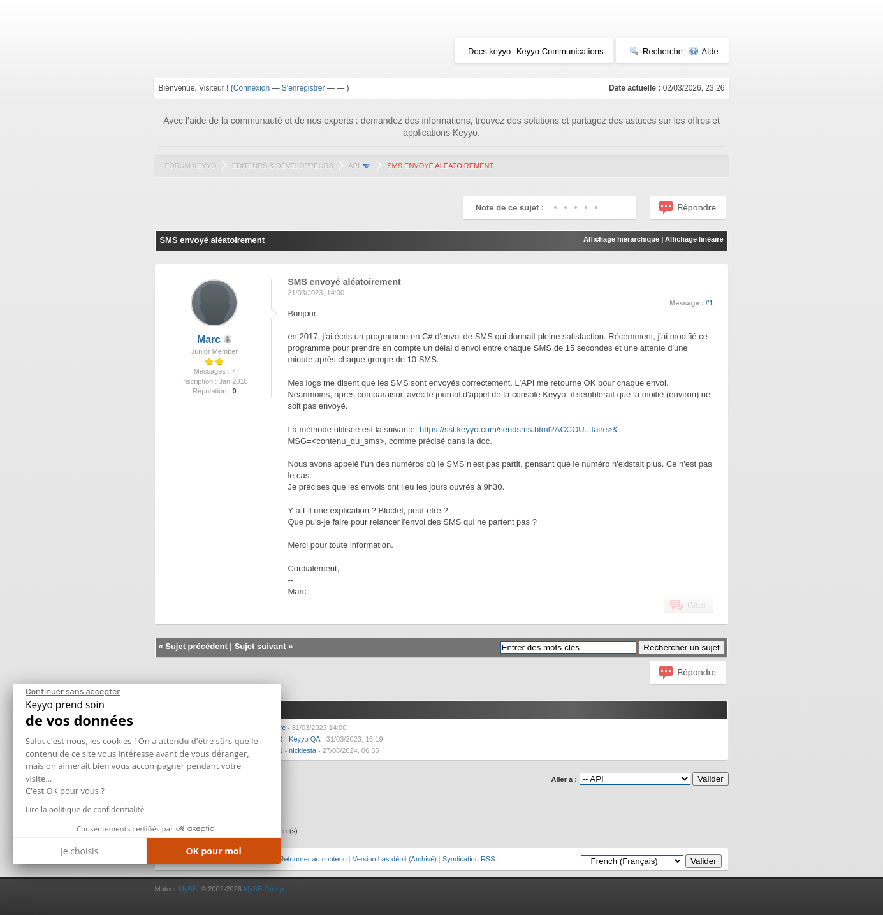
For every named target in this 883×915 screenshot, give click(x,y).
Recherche (656, 51)
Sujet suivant (260, 646)
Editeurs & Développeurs (282, 166)
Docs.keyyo (489, 51)
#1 (709, 303)
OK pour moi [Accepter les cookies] (214, 851)
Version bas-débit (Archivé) (395, 859)
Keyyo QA (304, 739)
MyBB (188, 889)
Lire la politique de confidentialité (85, 809)
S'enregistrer (303, 88)
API (354, 166)
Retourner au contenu (313, 859)
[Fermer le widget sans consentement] (72, 691)
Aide (704, 51)
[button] (22, 909)
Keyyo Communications (560, 51)
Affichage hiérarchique (621, 239)
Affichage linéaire (694, 239)
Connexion (251, 88)
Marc (209, 339)
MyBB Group (264, 889)
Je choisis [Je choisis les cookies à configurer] (79, 851)
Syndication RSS (468, 859)
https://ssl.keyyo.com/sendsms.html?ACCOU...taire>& (519, 429)
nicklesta (302, 750)
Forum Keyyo (190, 166)
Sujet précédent (196, 646)
